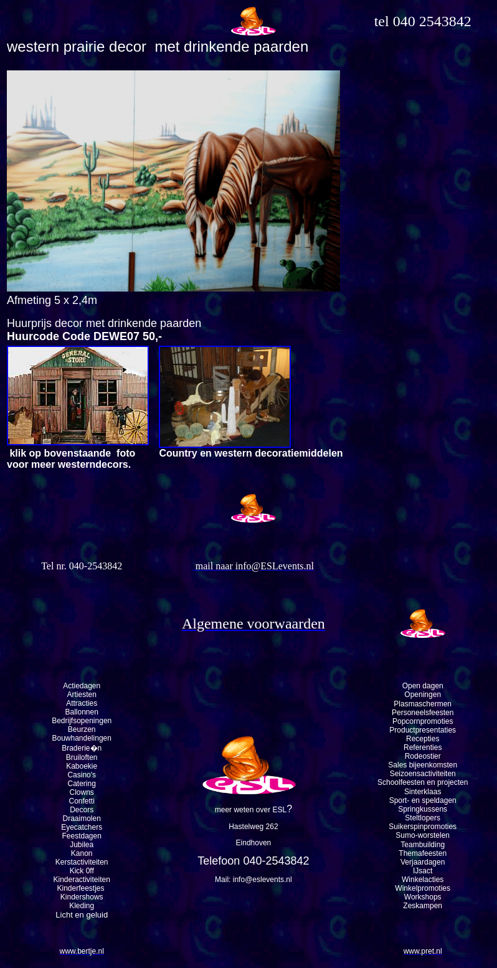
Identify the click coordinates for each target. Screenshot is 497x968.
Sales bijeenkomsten (422, 765)
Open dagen (422, 685)
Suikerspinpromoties (423, 826)
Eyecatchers (81, 827)
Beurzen (82, 729)
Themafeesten (423, 853)
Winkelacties (422, 879)
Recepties (422, 738)
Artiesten (82, 694)
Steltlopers (422, 818)
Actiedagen (81, 685)
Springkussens (422, 809)
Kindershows (81, 897)
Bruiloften (82, 757)
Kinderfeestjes (82, 888)
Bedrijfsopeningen (81, 720)
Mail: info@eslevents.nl (253, 879)
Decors (81, 809)
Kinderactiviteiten (82, 879)
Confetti (82, 801)
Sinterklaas (422, 791)
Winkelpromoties (422, 888)
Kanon (82, 853)
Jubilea (81, 844)
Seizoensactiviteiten (423, 773)
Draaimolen (82, 818)
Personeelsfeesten (422, 712)
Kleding (81, 905)
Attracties (81, 703)
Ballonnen (81, 712)
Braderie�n (82, 748)
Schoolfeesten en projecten (422, 782)
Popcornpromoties (422, 721)
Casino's (81, 775)
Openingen (422, 694)
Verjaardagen (422, 862)
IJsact (422, 870)
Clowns (82, 792)
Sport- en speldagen (423, 800)
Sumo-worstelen (422, 835)
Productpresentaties (422, 730)
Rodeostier (423, 756)
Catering (82, 783)
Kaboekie (81, 766)
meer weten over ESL (250, 809)
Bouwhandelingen (81, 738)
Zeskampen (422, 905)
